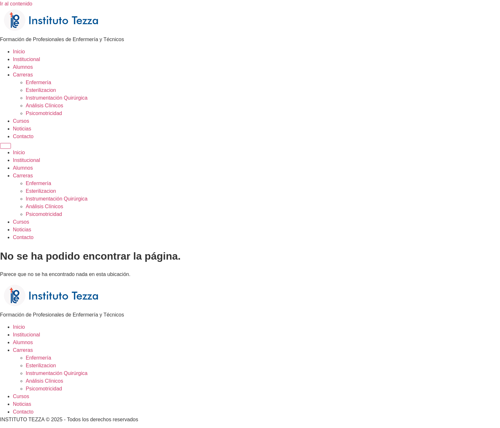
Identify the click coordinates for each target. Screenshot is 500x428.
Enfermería (38, 82)
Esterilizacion (41, 90)
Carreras (23, 74)
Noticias (22, 128)
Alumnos (23, 67)
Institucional (26, 59)
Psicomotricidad (44, 113)
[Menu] (5, 146)
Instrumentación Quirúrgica (56, 98)
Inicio (19, 51)
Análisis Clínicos (44, 105)
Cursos (21, 121)
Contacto (23, 136)
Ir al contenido (16, 3)
